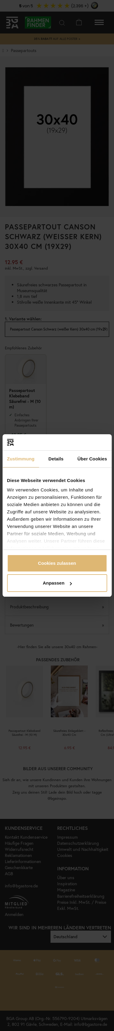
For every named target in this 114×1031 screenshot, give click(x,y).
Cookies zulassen (57, 563)
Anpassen (57, 582)
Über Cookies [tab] (92, 458)
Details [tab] (56, 458)
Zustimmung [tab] (20, 458)
